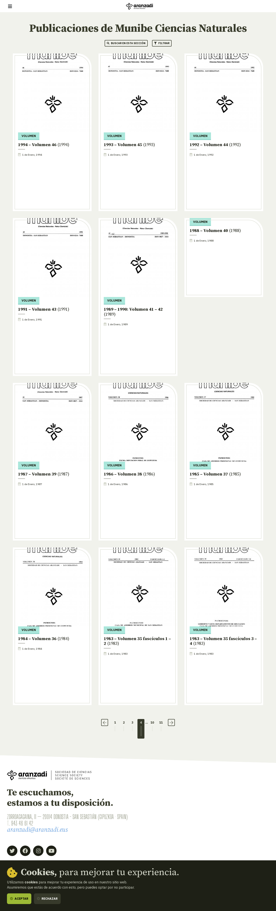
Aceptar (19, 899)
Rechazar (47, 899)
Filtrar (161, 43)
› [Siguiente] (171, 722)
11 (161, 722)
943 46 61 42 (22, 823)
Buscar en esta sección (126, 43)
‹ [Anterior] (104, 722)
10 (152, 722)
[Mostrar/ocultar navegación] (10, 6)
